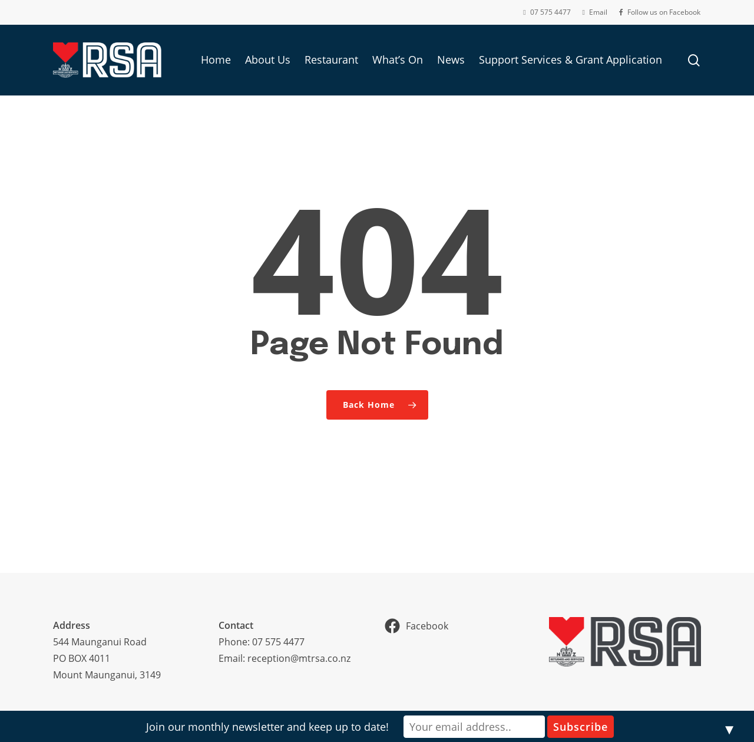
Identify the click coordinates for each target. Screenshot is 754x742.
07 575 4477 (278, 641)
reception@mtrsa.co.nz (298, 658)
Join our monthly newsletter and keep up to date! (267, 727)
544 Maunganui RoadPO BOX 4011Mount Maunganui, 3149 (107, 658)
